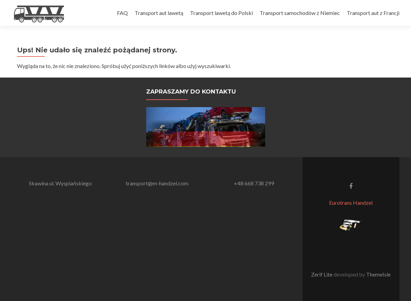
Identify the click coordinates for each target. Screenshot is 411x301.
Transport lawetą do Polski (221, 13)
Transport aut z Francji (373, 13)
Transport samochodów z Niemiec (300, 13)
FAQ (122, 13)
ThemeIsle (378, 274)
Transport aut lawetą (159, 13)
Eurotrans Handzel (351, 202)
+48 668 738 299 (254, 183)
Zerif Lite (322, 274)
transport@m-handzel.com (157, 183)
